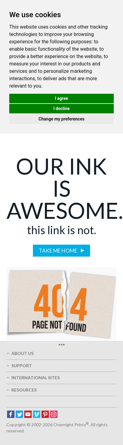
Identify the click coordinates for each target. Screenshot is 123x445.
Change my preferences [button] (61, 118)
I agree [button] (61, 98)
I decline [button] (61, 108)
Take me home (58, 250)
